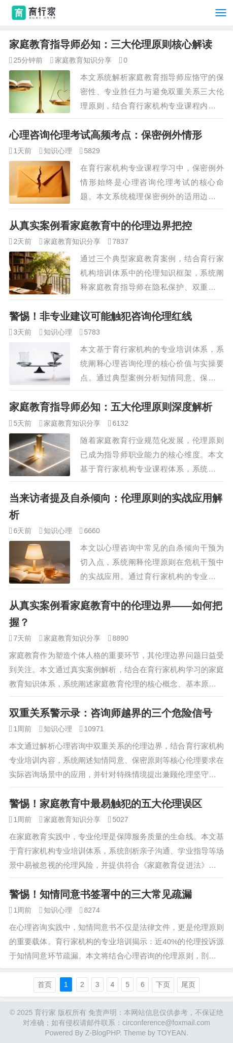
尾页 (188, 984)
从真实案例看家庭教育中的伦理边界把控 (100, 225)
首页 (45, 984)
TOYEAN (171, 1033)
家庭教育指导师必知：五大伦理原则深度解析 (110, 407)
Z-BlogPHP (102, 1033)
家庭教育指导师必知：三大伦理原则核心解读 (110, 44)
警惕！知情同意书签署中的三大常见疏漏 (100, 894)
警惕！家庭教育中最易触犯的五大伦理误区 (105, 803)
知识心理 (58, 151)
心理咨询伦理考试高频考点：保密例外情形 (105, 135)
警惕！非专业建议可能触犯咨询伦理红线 (100, 316)
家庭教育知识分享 (83, 60)
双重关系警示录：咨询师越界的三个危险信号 (110, 713)
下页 (163, 984)
